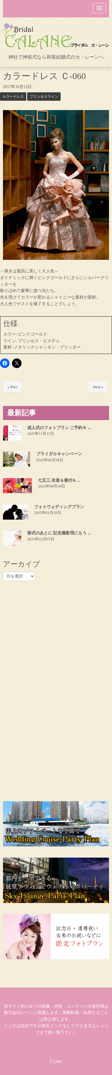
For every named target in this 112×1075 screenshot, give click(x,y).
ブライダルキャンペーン (59, 454)
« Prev (12, 387)
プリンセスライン (44, 96)
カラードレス (13, 96)
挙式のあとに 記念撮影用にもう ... (59, 533)
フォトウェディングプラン (59, 507)
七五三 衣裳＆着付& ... (59, 480)
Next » (98, 387)
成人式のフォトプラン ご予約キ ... (59, 427)
